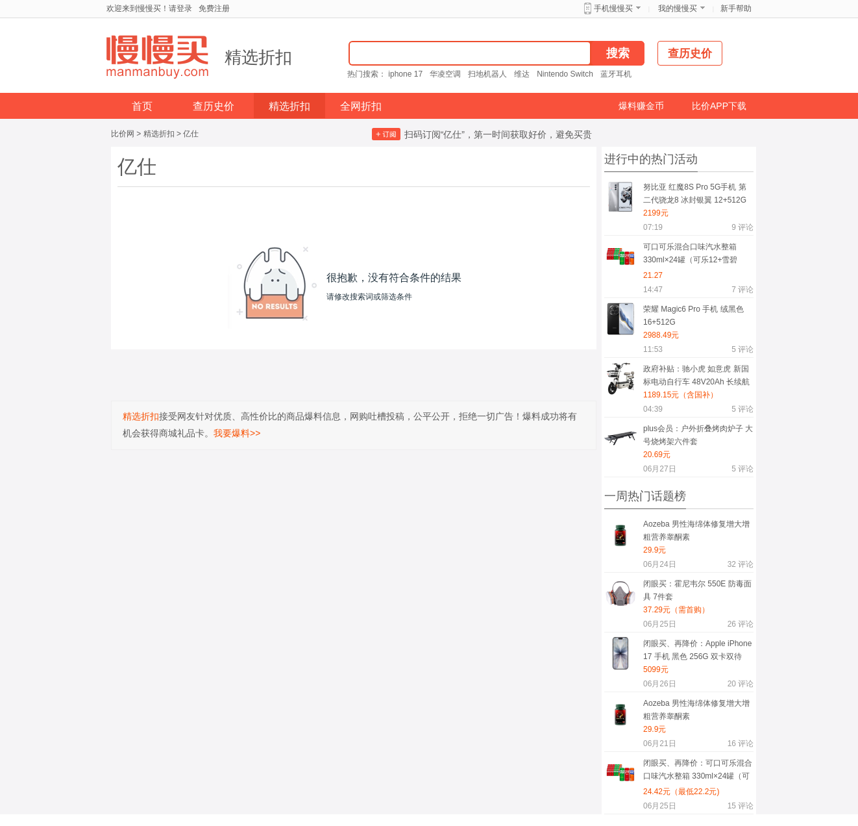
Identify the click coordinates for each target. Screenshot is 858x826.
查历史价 (213, 106)
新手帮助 (736, 8)
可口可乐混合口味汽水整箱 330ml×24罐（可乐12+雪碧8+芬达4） (690, 255)
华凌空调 (445, 74)
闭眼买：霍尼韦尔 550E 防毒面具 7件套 (697, 590)
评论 (742, 227)
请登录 (180, 8)
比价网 (122, 133)
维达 (522, 74)
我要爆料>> (237, 433)
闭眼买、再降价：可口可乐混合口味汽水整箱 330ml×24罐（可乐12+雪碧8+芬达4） (697, 771)
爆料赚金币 (641, 106)
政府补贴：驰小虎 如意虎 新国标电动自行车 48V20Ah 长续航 (696, 375)
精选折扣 (258, 57)
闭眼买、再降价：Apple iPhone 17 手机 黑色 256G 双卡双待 (697, 650)
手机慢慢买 (613, 8)
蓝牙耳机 (615, 74)
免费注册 (214, 8)
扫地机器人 (487, 74)
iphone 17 (405, 74)
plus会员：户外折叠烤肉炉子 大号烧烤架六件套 (698, 435)
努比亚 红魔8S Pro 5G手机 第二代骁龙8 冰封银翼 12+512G (694, 193)
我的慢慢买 (677, 8)
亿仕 (191, 133)
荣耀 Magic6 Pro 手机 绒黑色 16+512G (693, 316)
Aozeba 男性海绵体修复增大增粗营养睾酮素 (696, 530)
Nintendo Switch (565, 74)
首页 (142, 106)
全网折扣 (361, 106)
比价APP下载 (719, 106)
